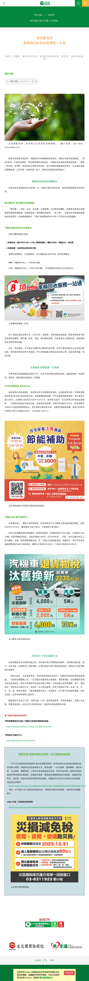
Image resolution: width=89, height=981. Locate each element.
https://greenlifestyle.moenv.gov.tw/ (20, 741)
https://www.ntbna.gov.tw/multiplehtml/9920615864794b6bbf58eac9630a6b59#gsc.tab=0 (47, 786)
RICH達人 (38, 15)
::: (1, 8)
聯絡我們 (85, 3)
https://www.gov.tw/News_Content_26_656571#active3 (28, 727)
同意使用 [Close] (69, 973)
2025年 (51, 15)
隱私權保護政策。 (47, 978)
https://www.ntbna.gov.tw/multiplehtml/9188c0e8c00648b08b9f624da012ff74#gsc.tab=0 (44, 807)
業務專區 (78, 3)
